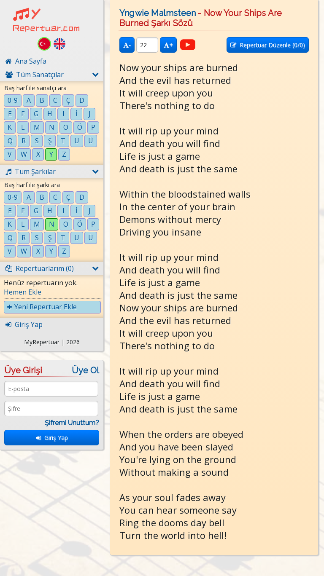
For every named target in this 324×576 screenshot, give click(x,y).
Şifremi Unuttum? (72, 423)
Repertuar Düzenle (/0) (267, 45)
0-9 (13, 100)
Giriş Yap (52, 438)
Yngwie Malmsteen (157, 13)
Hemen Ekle (22, 292)
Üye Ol (85, 370)
